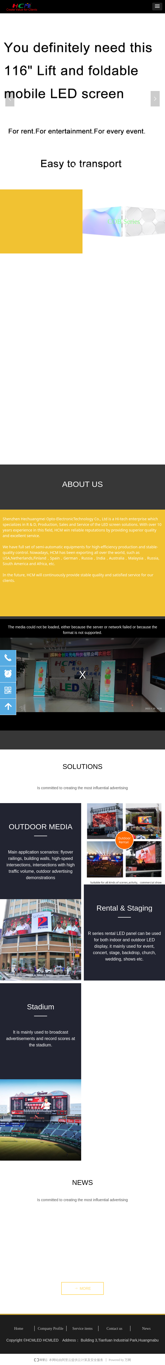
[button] (157, 6)
